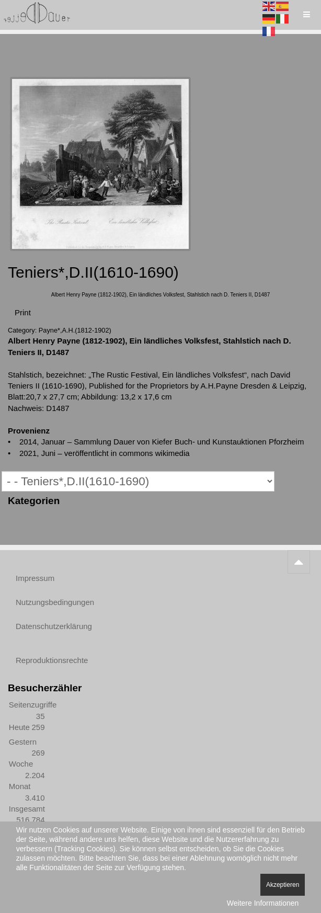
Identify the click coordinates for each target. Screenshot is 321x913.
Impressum (35, 578)
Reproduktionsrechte (52, 660)
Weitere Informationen (263, 903)
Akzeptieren (282, 884)
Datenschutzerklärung (54, 626)
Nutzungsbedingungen (55, 602)
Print (23, 312)
